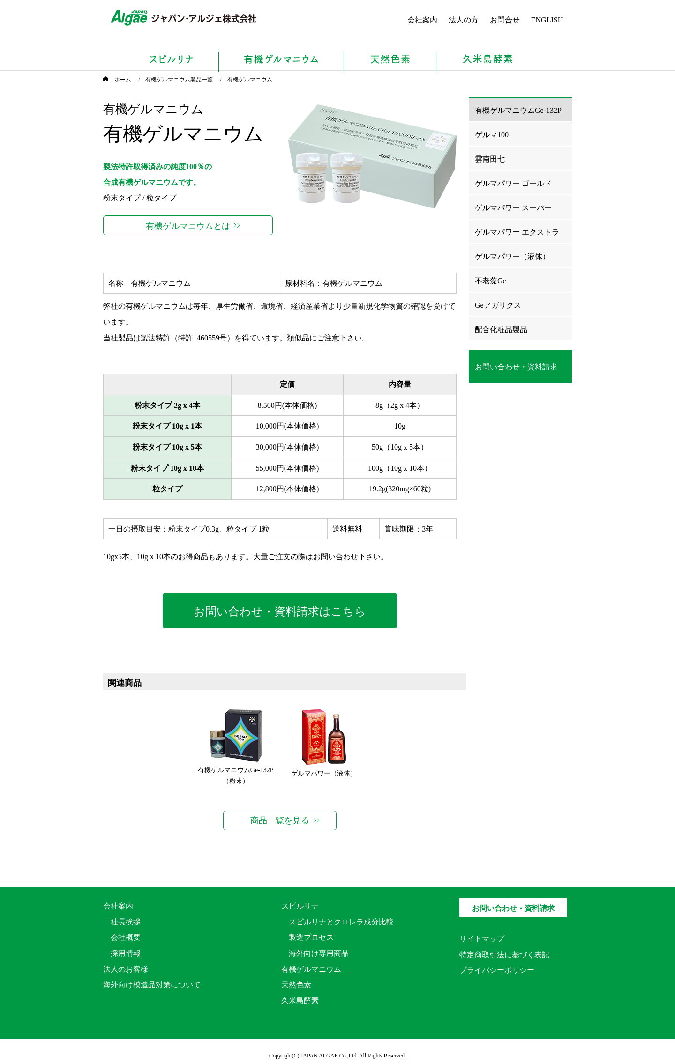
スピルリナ (300, 906)
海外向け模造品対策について (152, 985)
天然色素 (296, 985)
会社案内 (422, 20)
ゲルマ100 (492, 135)
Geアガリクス (498, 305)
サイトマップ (481, 939)
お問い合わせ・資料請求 (513, 908)
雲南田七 (490, 159)
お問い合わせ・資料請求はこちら (280, 612)
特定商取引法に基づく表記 (504, 955)
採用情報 (126, 953)
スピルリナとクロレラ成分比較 (341, 922)
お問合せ (505, 20)
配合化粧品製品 (501, 329)
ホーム (117, 79)
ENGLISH (547, 20)
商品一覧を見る (279, 820)
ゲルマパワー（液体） (324, 773)
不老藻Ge (490, 281)
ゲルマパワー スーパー (513, 208)
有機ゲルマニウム (311, 969)
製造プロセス (311, 937)
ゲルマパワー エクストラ (517, 232)
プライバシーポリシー (496, 970)
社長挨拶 (126, 922)
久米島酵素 (300, 1001)
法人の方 (464, 20)
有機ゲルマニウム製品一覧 (179, 79)
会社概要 (126, 937)
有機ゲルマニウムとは (188, 226)
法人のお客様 (125, 969)
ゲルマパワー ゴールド (513, 183)
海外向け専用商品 (319, 953)
